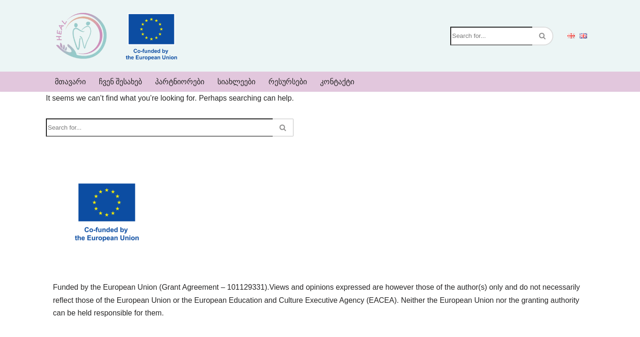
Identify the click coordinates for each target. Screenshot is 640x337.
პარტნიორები (179, 82)
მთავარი (70, 82)
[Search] (491, 36)
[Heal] (81, 35)
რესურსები (287, 82)
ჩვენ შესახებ (120, 82)
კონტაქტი (337, 82)
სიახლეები (236, 82)
